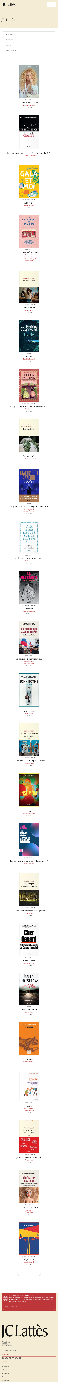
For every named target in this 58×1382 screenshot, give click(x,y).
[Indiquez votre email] (26, 1307)
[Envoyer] (52, 1307)
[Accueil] (10, 4)
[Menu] (51, 4)
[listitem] (3, 1358)
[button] (10, 34)
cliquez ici (23, 1301)
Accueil (3, 11)
